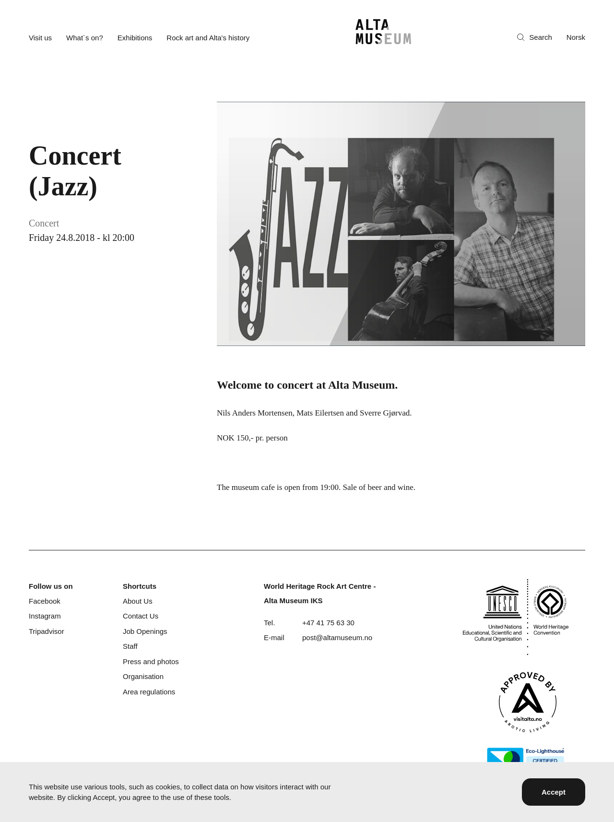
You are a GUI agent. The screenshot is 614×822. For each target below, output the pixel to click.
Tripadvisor (46, 631)
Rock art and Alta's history (207, 38)
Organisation (143, 676)
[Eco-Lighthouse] (525, 759)
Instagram (45, 616)
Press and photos (151, 661)
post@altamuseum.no (337, 637)
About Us (138, 601)
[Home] (383, 31)
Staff (130, 646)
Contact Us (140, 616)
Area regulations (149, 692)
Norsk (576, 37)
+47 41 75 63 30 (328, 623)
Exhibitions (135, 38)
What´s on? (84, 38)
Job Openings (145, 631)
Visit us (40, 38)
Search (534, 37)
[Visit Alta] (527, 702)
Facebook (44, 601)
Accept (554, 792)
